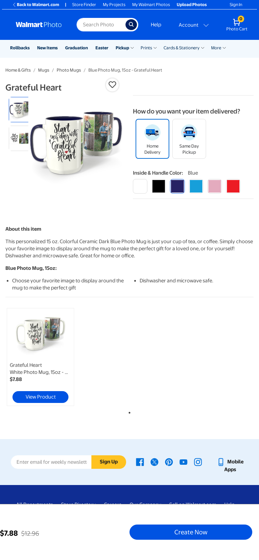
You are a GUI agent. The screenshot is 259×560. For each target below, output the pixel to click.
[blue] (177, 186)
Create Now (190, 532)
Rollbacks (20, 47)
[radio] (21, 109)
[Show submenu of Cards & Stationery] (203, 47)
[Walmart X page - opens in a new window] (154, 462)
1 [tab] (128, 411)
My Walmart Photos (151, 4)
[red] (233, 186)
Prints (146, 47)
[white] (140, 186)
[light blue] (196, 186)
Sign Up (109, 462)
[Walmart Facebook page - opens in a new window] (140, 462)
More (216, 47)
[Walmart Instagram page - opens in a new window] (198, 462)
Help (156, 25)
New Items (47, 47)
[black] (158, 186)
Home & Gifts (18, 70)
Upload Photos (192, 4)
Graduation (76, 47)
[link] (40, 357)
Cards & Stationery (182, 47)
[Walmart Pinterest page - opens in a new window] (169, 462)
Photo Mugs (69, 70)
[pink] (214, 186)
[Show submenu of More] (224, 47)
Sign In (236, 4)
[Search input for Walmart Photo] (101, 24)
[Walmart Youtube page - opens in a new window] (183, 462)
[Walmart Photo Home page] (39, 24)
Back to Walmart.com (35, 4)
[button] (112, 84)
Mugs (43, 70)
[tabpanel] (46, 357)
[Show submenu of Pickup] (132, 47)
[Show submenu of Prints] (155, 47)
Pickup (122, 47)
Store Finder (84, 4)
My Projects (114, 4)
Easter (101, 47)
